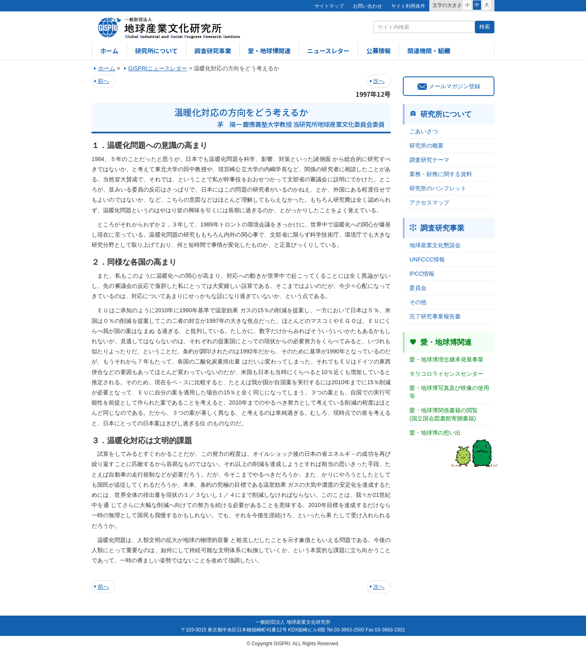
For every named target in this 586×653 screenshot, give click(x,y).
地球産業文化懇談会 (435, 245)
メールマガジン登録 (449, 86)
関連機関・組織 (428, 50)
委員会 (417, 288)
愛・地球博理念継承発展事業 (446, 359)
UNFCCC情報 (427, 259)
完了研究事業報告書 (435, 316)
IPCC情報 (421, 273)
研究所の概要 (426, 145)
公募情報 (378, 50)
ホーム (109, 50)
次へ (379, 81)
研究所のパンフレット (437, 188)
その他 (417, 302)
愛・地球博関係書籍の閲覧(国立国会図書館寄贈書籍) (443, 414)
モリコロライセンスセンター (446, 373)
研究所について (156, 50)
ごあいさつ (423, 131)
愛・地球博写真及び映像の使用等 (449, 392)
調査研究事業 (213, 50)
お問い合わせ (367, 6)
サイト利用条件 (408, 6)
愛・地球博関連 (269, 50)
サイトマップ (329, 6)
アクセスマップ (429, 202)
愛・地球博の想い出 (435, 432)
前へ (103, 81)
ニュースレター (328, 50)
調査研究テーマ (429, 160)
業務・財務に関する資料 (440, 174)
